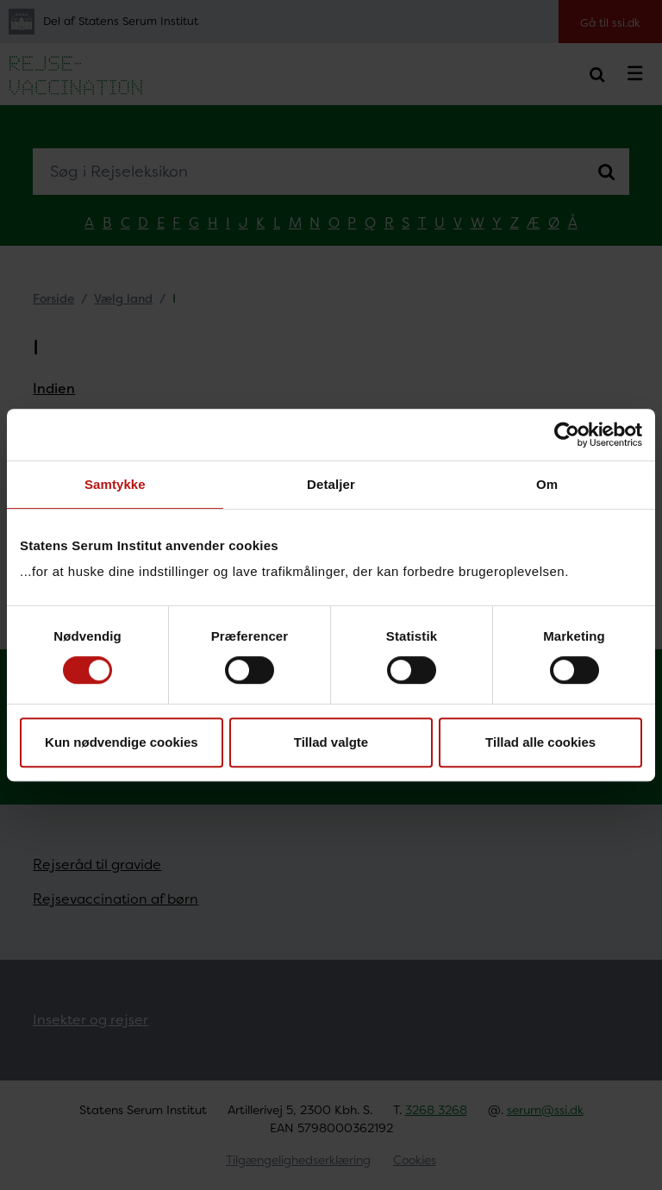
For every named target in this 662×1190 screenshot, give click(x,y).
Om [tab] (547, 484)
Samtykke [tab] (115, 484)
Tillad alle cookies (540, 742)
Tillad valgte (331, 742)
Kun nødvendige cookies (121, 742)
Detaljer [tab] (331, 484)
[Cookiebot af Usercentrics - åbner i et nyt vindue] (566, 435)
